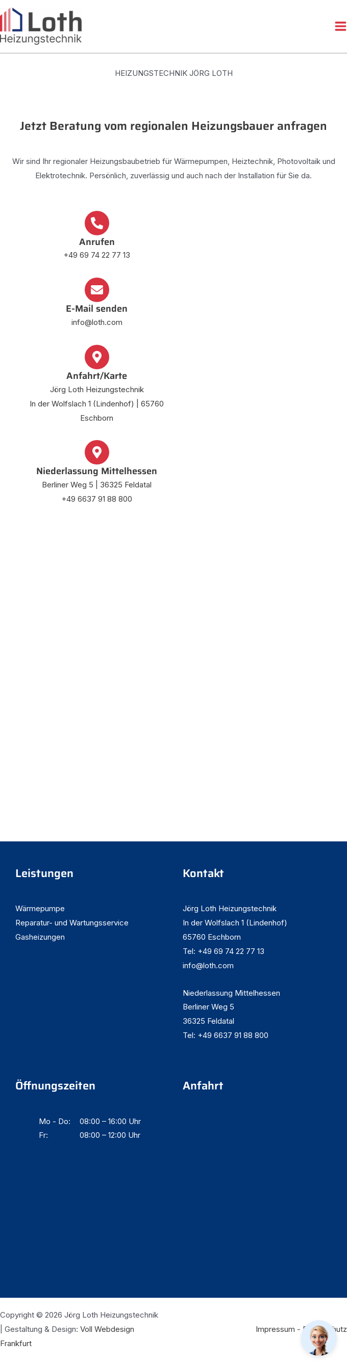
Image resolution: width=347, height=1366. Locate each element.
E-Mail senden (97, 308)
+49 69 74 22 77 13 (96, 255)
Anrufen (97, 241)
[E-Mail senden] (97, 290)
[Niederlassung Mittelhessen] (97, 452)
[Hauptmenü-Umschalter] (340, 26)
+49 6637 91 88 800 (96, 499)
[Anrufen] (97, 223)
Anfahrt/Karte (96, 375)
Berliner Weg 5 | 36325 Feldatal (97, 484)
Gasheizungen (40, 937)
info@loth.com (96, 322)
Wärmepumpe (40, 908)
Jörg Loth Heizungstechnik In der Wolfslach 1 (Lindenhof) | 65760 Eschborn (97, 404)
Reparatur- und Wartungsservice (72, 922)
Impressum (275, 1329)
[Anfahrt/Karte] (97, 357)
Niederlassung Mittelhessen (96, 470)
